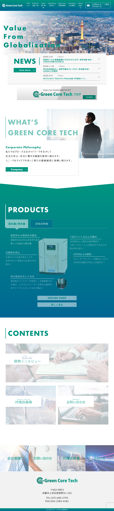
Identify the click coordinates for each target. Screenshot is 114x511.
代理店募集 (71, 458)
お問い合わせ (43, 458)
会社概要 (14, 458)
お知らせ (100, 458)
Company (17, 169)
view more (25, 70)
